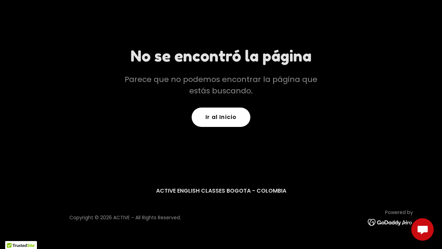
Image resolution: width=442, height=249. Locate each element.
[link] (390, 222)
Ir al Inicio (220, 117)
